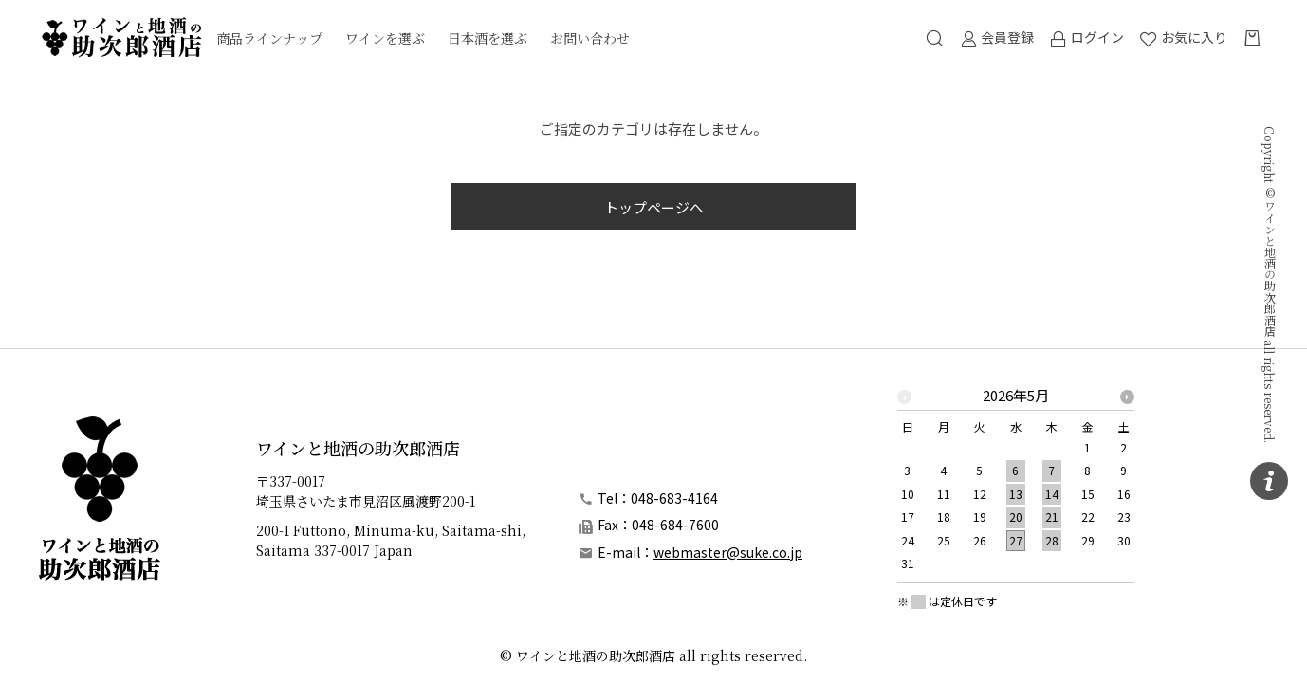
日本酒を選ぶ (487, 37)
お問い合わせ (590, 37)
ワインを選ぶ (385, 37)
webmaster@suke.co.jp (728, 552)
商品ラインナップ (269, 37)
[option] (1015, 485)
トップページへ (654, 207)
